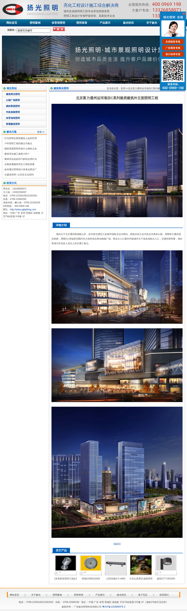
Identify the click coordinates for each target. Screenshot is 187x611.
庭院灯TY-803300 (166, 578)
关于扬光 (151, 22)
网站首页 (11, 22)
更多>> (41, 132)
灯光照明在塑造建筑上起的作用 (20, 138)
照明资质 (81, 22)
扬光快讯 (128, 22)
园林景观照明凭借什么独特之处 (20, 148)
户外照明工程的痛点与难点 (18, 143)
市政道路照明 (13, 112)
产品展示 (105, 22)
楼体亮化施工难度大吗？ (17, 154)
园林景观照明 (13, 106)
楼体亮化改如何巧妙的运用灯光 (20, 159)
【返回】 (117, 544)
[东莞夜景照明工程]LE (65, 578)
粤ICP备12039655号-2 (113, 606)
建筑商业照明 (13, 94)
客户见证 (142, 594)
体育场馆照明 (13, 118)
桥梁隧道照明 (13, 124)
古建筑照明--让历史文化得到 (19, 174)
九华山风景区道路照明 (140, 578)
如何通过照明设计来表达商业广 (20, 169)
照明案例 (35, 22)
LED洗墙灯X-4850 (115, 578)
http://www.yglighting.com (23, 209)
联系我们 (164, 594)
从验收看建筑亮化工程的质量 (19, 164)
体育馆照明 (58, 22)
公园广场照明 (13, 100)
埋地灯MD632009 (91, 578)
